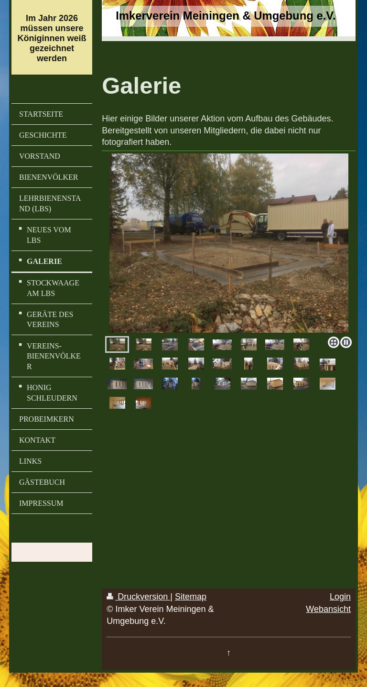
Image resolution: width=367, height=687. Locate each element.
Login (340, 596)
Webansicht (328, 609)
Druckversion (138, 596)
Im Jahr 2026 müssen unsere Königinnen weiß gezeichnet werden (52, 38)
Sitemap (190, 596)
